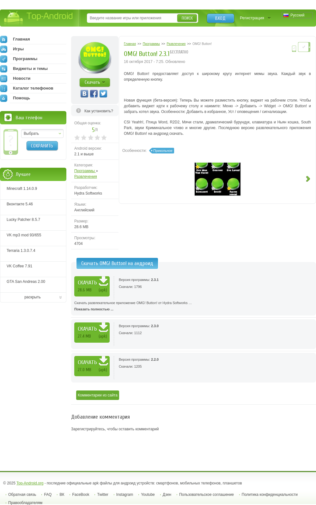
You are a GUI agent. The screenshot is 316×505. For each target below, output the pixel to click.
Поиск (187, 18)
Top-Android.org (29, 483)
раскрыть (32, 297)
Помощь (15, 98)
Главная (15, 39)
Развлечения (85, 176)
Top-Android (38, 18)
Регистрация (252, 18)
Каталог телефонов (26, 88)
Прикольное (162, 151)
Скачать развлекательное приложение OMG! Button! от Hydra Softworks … (193, 306)
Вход (220, 18)
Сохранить (42, 146)
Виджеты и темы (24, 68)
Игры (12, 49)
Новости (15, 78)
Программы (85, 171)
